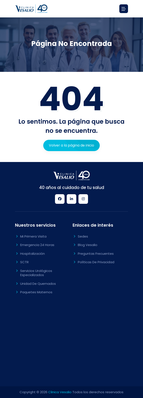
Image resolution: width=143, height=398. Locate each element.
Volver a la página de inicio (71, 145)
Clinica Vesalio (60, 392)
